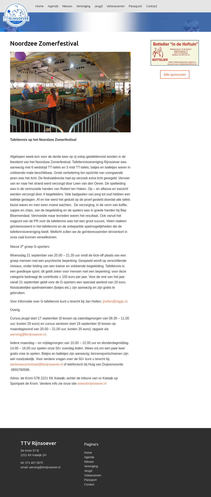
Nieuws (67, 6)
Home (39, 6)
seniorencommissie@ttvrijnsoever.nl (36, 364)
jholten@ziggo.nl (115, 301)
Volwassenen (116, 6)
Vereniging (83, 6)
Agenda (53, 6)
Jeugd (98, 6)
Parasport (135, 6)
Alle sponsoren (175, 74)
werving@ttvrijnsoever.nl (28, 334)
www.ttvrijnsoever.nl (92, 383)
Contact (151, 6)
